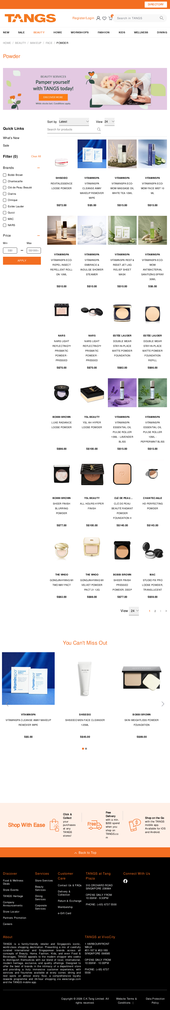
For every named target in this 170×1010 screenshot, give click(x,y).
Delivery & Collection (64, 893)
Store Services (44, 880)
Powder (62, 43)
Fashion (104, 32)
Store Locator (11, 911)
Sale (6, 146)
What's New (11, 138)
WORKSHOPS (80, 32)
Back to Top (85, 853)
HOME (57, 32)
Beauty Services (40, 888)
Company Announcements (13, 904)
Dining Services (40, 898)
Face (49, 43)
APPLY (22, 260)
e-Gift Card (64, 913)
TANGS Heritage (13, 896)
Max (29, 243)
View (130, 611)
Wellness (141, 32)
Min (5, 243)
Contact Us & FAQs (70, 885)
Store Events (11, 890)
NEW (6, 32)
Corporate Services (41, 907)
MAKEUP (36, 43)
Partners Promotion (14, 918)
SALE (21, 32)
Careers (7, 924)
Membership (65, 907)
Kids (122, 32)
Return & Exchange (69, 901)
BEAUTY (39, 32)
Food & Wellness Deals (13, 882)
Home (7, 43)
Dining (162, 32)
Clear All (36, 156)
